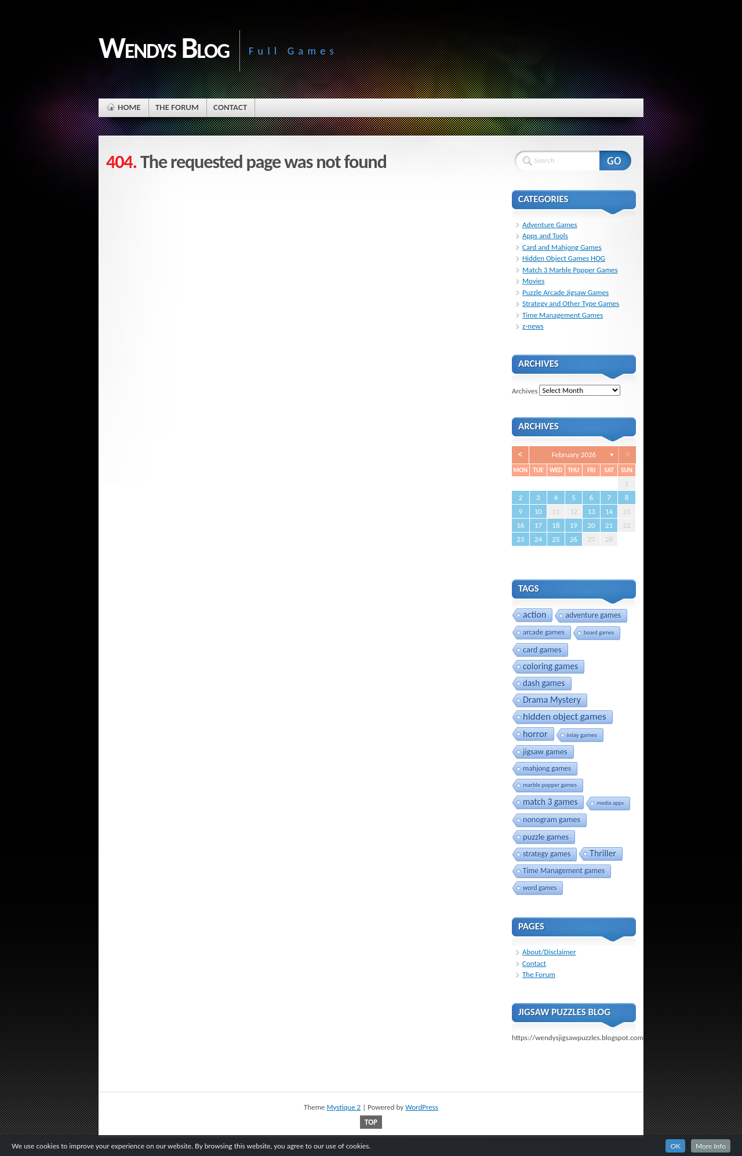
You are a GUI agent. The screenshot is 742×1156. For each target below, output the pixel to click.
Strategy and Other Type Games (570, 303)
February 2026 (574, 454)
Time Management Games (562, 315)
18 (555, 525)
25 (555, 539)
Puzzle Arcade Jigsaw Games (565, 292)
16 (520, 525)
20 (591, 525)
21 (609, 525)
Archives (524, 390)
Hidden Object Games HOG (563, 258)
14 (609, 511)
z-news (533, 326)
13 (591, 511)
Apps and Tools (545, 235)
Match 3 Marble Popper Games (570, 269)
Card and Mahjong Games (562, 247)
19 (573, 525)
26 (573, 539)
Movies (533, 280)
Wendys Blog (164, 47)
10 (538, 511)
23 (520, 539)
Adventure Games (549, 224)
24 (538, 539)
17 (538, 525)
